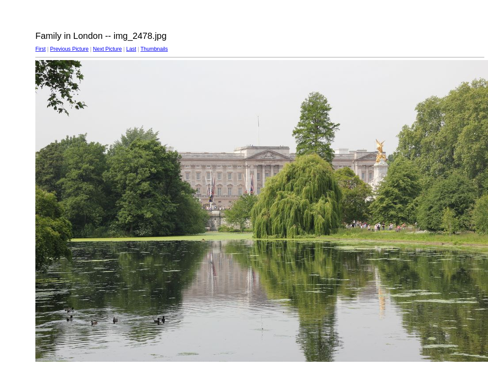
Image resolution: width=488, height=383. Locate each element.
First (40, 49)
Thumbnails (154, 49)
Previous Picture (69, 49)
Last (131, 49)
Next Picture (107, 49)
